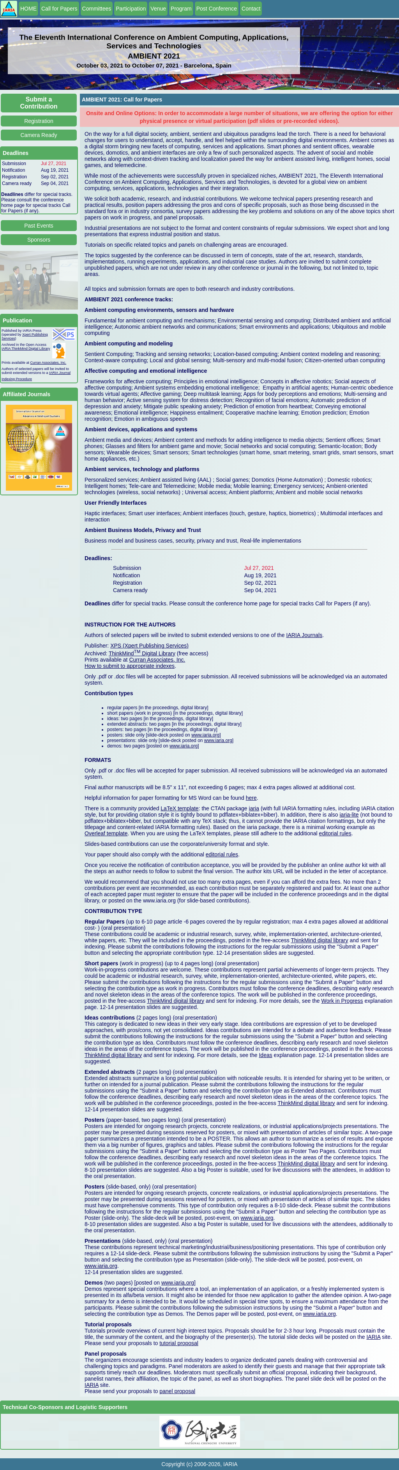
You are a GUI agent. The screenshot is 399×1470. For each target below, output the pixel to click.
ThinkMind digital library (319, 940)
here (251, 798)
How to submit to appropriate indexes (130, 666)
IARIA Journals (304, 635)
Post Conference (216, 8)
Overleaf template (106, 833)
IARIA (373, 1337)
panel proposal (177, 1391)
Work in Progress (342, 1001)
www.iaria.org (205, 735)
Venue (158, 8)
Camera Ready (38, 135)
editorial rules (335, 833)
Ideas (265, 1055)
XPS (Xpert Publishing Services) (149, 645)
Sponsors (38, 240)
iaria (254, 808)
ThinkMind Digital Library (142, 653)
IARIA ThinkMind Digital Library (26, 349)
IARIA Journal (60, 373)
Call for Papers (59, 8)
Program (181, 8)
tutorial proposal (178, 1343)
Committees (96, 8)
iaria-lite (348, 815)
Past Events (38, 225)
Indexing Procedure (17, 379)
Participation (131, 8)
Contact (251, 8)
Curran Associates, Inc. (48, 363)
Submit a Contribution (39, 103)
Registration (38, 121)
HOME (28, 8)
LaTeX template (179, 808)
